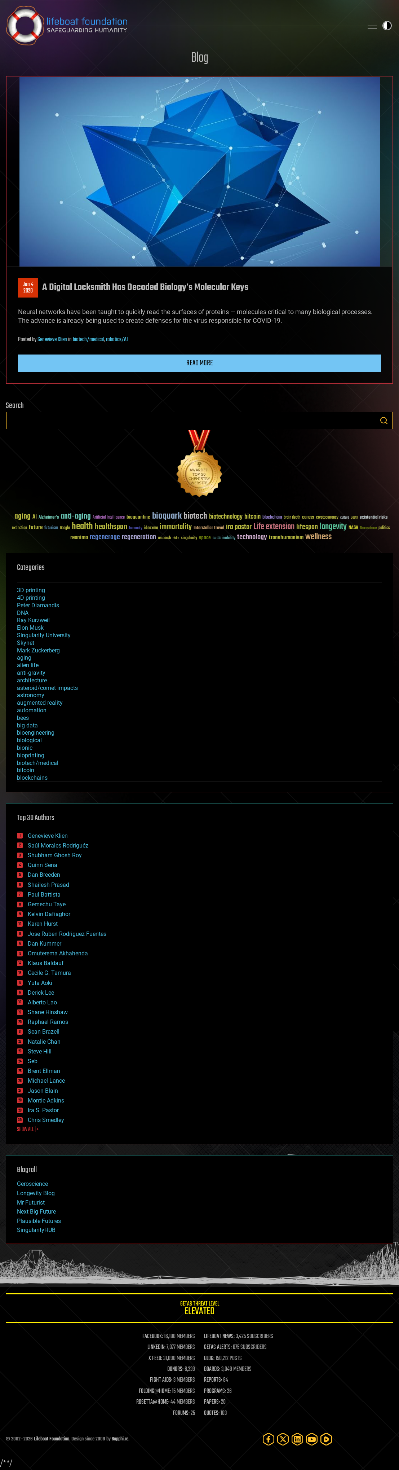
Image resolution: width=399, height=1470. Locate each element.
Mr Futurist (31, 1202)
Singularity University (44, 635)
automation (31, 710)
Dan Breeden (44, 874)
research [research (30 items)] (164, 538)
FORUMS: (181, 1413)
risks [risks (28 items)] (176, 538)
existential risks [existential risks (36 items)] (373, 517)
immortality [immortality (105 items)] (176, 527)
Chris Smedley (46, 1120)
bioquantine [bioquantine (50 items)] (138, 517)
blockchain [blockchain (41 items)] (272, 517)
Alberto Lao (42, 1002)
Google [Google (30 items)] (65, 528)
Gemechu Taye (47, 904)
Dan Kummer (44, 943)
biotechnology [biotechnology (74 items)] (226, 517)
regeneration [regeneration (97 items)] (139, 537)
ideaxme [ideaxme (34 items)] (151, 528)
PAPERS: (212, 1402)
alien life (28, 665)
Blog (199, 58)
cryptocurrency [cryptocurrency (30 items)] (327, 517)
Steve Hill (40, 1051)
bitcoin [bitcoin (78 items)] (252, 517)
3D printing (31, 590)
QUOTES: (212, 1413)
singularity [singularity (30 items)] (189, 538)
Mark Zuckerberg (38, 650)
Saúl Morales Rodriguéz (58, 845)
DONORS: (175, 1369)
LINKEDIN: (156, 1347)
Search (384, 420)
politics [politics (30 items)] (384, 528)
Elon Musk (30, 627)
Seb (32, 1061)
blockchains (32, 777)
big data (27, 725)
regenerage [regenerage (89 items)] (105, 537)
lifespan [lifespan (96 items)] (307, 527)
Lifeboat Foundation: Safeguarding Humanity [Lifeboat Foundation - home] (181, 25)
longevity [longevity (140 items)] (333, 527)
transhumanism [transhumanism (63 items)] (286, 537)
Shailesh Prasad (48, 884)
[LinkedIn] (297, 1439)
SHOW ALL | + (28, 1129)
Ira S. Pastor (43, 1110)
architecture (32, 680)
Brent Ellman (44, 1071)
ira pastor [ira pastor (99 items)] (239, 527)
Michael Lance (46, 1080)
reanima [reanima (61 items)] (79, 537)
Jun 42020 (28, 287)
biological (29, 740)
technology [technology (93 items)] (252, 537)
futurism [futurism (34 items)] (51, 528)
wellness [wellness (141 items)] (318, 537)
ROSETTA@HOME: (152, 1402)
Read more (199, 363)
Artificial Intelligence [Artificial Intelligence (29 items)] (109, 517)
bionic (24, 747)
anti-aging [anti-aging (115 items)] (76, 516)
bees (23, 717)
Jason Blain (43, 1090)
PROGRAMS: (215, 1391)
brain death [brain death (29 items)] (292, 517)
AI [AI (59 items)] (34, 517)
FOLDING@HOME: (155, 1391)
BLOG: (209, 1358)
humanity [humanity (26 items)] (135, 528)
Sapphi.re (120, 1439)
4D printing (31, 597)
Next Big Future (36, 1211)
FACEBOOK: (152, 1336)
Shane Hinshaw (48, 1012)
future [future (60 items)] (36, 527)
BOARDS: (212, 1369)
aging (24, 657)
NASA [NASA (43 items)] (353, 528)
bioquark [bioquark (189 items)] (167, 516)
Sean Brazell (43, 1031)
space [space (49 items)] (205, 537)
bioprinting (30, 755)
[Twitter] (283, 1439)
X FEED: (155, 1358)
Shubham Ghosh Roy (55, 855)
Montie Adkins (46, 1100)
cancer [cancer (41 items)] (308, 517)
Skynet (25, 642)
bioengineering (35, 732)
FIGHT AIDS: (161, 1380)
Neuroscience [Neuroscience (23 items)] (368, 529)
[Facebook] (268, 1439)
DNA (22, 612)
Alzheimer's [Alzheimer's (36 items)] (49, 517)
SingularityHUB (36, 1230)
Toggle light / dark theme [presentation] (387, 25)
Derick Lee (41, 992)
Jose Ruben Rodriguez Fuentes (67, 933)
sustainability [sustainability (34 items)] (224, 538)
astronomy (30, 695)
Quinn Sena (42, 865)
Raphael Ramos (48, 1021)
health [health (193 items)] (82, 526)
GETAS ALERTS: (218, 1347)
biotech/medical (88, 339)
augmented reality (40, 702)
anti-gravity (31, 672)
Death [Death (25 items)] (354, 518)
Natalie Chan (44, 1041)
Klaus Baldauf (46, 963)
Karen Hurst (43, 923)
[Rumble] (326, 1439)
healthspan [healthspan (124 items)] (111, 527)
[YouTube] (312, 1439)
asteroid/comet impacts (47, 688)
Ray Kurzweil (33, 620)
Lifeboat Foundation (51, 1439)
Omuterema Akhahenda (58, 953)
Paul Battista (44, 894)
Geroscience (32, 1183)
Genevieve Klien (52, 339)
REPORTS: (213, 1380)
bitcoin (25, 770)
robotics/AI (117, 339)
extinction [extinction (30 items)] (19, 528)
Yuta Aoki (40, 983)
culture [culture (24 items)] (344, 518)
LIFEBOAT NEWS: (219, 1336)
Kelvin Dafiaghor (49, 914)
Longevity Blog (36, 1193)
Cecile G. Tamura (49, 972)
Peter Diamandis (38, 605)
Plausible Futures (39, 1221)
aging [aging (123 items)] (22, 516)
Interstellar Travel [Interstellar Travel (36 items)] (209, 528)
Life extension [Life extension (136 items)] (273, 527)
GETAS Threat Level (199, 1309)
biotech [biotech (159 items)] (195, 516)
